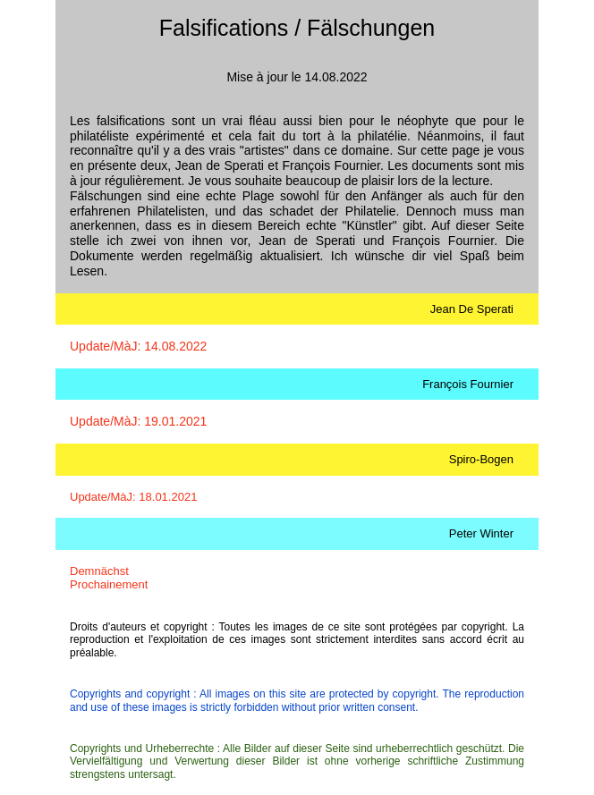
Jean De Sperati (471, 309)
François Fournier (467, 384)
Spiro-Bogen (481, 459)
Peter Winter (481, 533)
